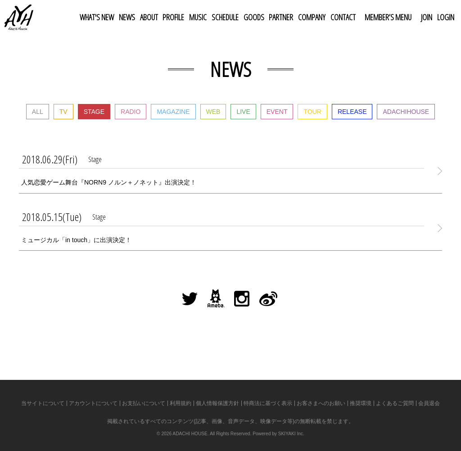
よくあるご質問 (395, 403)
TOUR (312, 111)
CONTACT (343, 17)
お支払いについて (143, 403)
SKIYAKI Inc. (291, 433)
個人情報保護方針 (217, 403)
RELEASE (352, 111)
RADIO (130, 111)
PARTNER (281, 17)
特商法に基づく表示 (268, 403)
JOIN (426, 17)
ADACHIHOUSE (406, 111)
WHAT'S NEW (97, 17)
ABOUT (149, 17)
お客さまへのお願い (321, 403)
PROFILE (173, 17)
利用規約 (180, 403)
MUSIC (198, 17)
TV (63, 111)
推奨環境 (360, 403)
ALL (37, 111)
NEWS (127, 17)
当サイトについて (42, 403)
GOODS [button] (254, 17)
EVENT (277, 111)
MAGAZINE (173, 111)
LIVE (243, 111)
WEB (213, 111)
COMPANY (311, 17)
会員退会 (429, 403)
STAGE (94, 111)
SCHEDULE (225, 17)
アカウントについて (93, 403)
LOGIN (445, 17)
